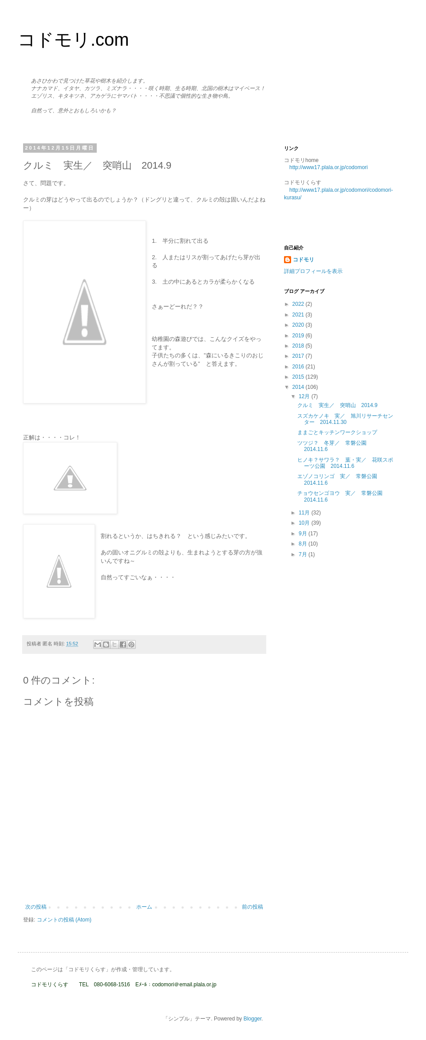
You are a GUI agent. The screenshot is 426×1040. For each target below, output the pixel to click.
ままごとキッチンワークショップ (337, 432)
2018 (299, 346)
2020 (299, 325)
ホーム (144, 907)
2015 (299, 377)
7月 (303, 554)
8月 (303, 544)
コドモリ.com (73, 39)
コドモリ (303, 260)
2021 (299, 315)
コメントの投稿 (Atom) (64, 920)
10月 (305, 523)
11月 (305, 513)
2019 (299, 335)
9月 (303, 533)
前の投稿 (252, 907)
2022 (299, 304)
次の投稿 (36, 907)
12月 (305, 396)
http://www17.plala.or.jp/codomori (328, 167)
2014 (299, 387)
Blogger (253, 1019)
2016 (299, 367)
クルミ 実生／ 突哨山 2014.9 (337, 405)
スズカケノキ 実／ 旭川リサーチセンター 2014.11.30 (345, 419)
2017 (299, 356)
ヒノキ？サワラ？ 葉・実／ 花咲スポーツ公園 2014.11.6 (345, 463)
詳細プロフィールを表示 (313, 271)
